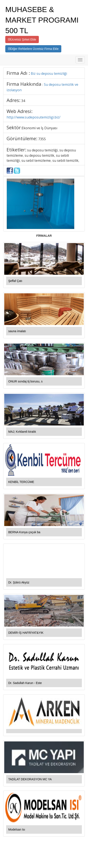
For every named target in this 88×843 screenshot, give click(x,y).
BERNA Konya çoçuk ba (24, 532)
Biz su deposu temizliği (49, 73)
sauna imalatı (17, 331)
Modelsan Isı (16, 829)
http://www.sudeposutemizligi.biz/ (33, 117)
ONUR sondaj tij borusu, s (25, 381)
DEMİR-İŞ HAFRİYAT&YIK (25, 632)
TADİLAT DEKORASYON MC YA (30, 779)
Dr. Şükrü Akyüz (18, 582)
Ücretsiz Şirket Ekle (22, 39)
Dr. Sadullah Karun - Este (25, 683)
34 (23, 100)
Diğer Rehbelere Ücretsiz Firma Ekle (33, 48)
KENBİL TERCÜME (21, 482)
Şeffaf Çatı (15, 281)
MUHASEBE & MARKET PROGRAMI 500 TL (42, 20)
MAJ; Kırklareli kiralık (22, 431)
